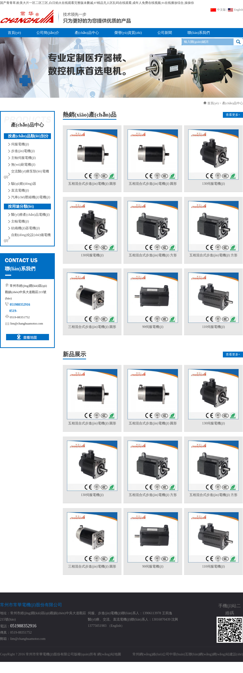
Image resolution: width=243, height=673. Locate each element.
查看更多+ (233, 115)
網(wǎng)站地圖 (109, 654)
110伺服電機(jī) (213, 327)
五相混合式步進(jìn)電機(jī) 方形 (153, 255)
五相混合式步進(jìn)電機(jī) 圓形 (92, 183)
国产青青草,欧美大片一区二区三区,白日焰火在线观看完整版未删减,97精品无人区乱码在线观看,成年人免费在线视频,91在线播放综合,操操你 (97, 3)
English (235, 9)
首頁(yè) (213, 103)
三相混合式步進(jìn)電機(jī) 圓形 (92, 327)
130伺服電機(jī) (213, 183)
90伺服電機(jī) (152, 327)
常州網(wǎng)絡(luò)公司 (151, 654)
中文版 (218, 9)
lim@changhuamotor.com (26, 323)
